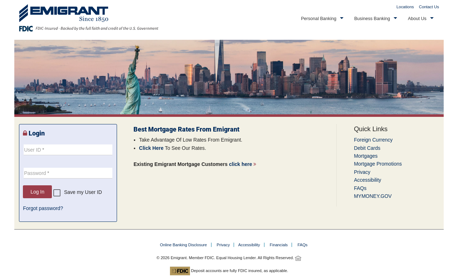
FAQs (360, 188)
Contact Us (429, 7)
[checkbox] (77, 192)
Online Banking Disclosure (183, 245)
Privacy (362, 172)
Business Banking (372, 18)
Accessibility (367, 180)
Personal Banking (318, 18)
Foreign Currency (373, 140)
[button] (322, 19)
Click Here (151, 148)
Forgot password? (43, 208)
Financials (279, 245)
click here (243, 164)
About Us (417, 18)
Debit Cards (367, 148)
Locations (405, 7)
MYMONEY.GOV (373, 196)
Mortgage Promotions (378, 164)
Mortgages (365, 156)
